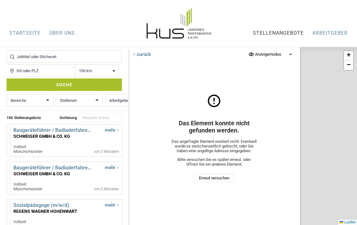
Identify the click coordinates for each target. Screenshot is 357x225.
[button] (348, 56)
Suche (64, 84)
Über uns (62, 33)
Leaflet (347, 222)
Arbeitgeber (330, 33)
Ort (9, 64)
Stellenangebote (278, 33)
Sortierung (68, 118)
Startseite (25, 33)
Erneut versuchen (214, 178)
